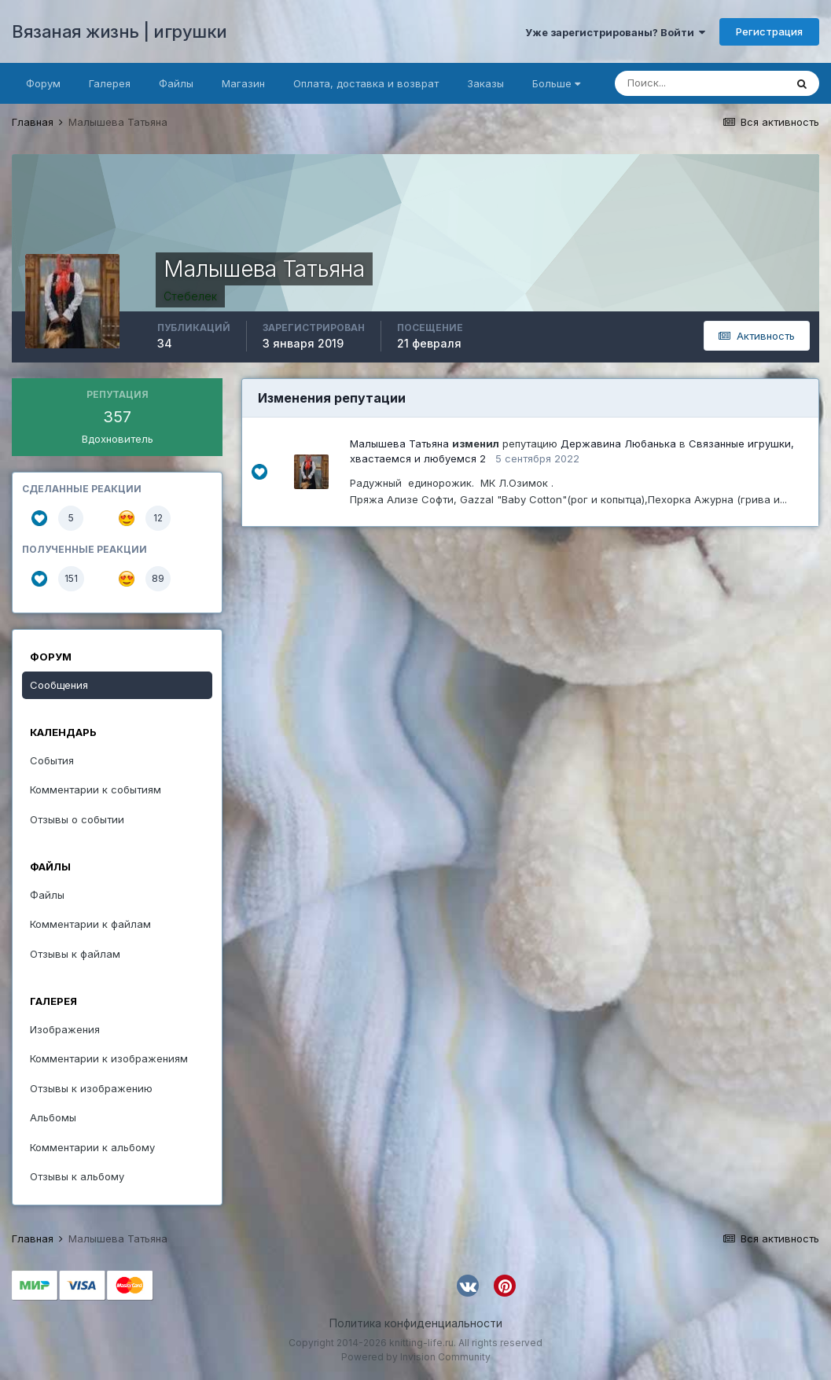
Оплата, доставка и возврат (366, 83)
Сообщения (59, 685)
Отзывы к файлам (75, 954)
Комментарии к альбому (92, 1147)
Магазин (243, 83)
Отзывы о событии (77, 819)
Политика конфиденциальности (415, 1323)
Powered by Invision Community (416, 1357)
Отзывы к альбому (77, 1176)
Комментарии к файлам (90, 924)
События (52, 760)
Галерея (110, 83)
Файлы (176, 83)
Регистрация (769, 31)
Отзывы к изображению (91, 1088)
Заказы (485, 83)
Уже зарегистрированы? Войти (615, 32)
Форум (43, 83)
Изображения (65, 1029)
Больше (556, 83)
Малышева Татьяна (399, 443)
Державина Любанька (618, 443)
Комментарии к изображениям (109, 1058)
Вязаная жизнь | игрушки (119, 31)
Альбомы (53, 1117)
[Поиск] (700, 83)
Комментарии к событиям (95, 789)
